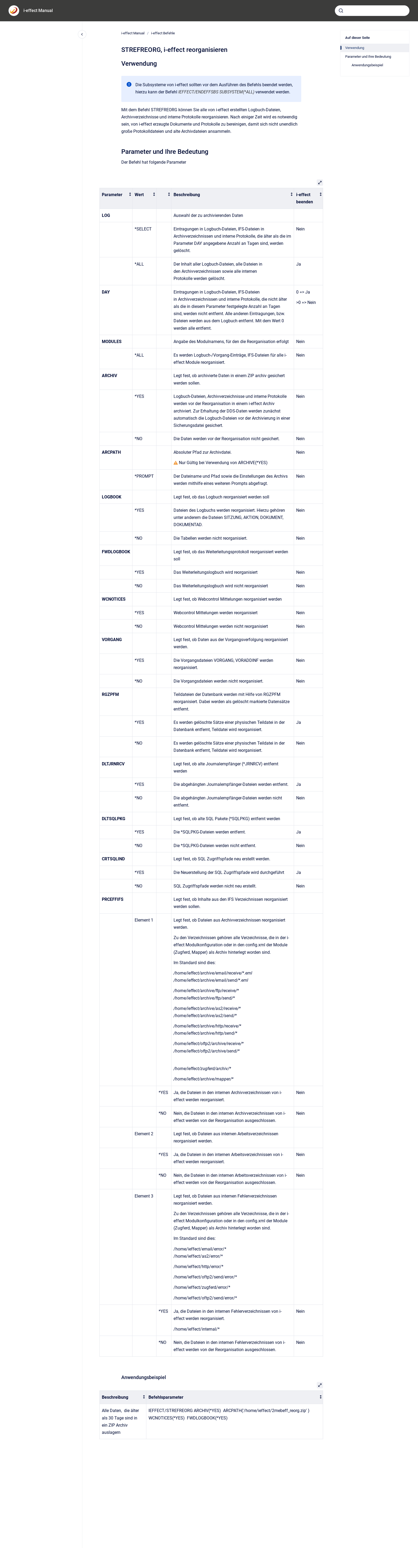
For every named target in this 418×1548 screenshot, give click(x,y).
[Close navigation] (82, 34)
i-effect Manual (38, 10)
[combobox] (372, 11)
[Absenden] (341, 10)
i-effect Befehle (163, 33)
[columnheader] (116, 198)
